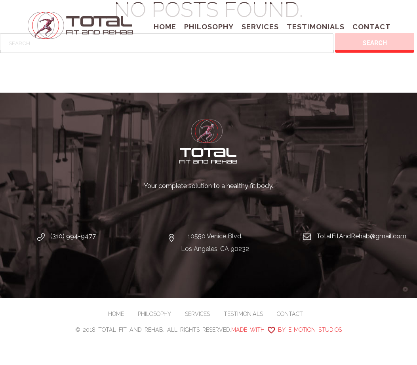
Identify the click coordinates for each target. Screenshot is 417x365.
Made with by (286, 330)
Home (165, 27)
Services (260, 27)
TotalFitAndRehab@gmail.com (361, 236)
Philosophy (209, 27)
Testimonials (316, 27)
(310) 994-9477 (73, 236)
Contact (371, 27)
